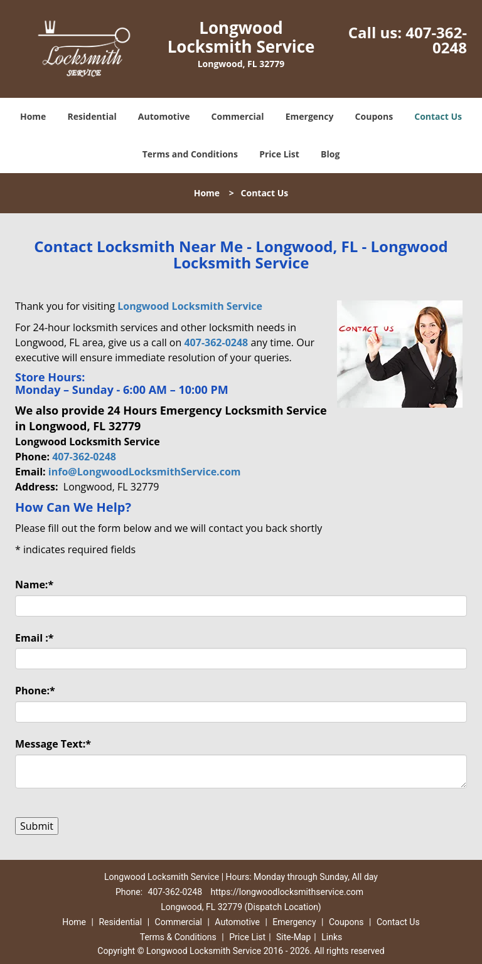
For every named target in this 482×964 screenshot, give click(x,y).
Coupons (374, 116)
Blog (330, 154)
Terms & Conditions (178, 937)
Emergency (310, 116)
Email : (34, 638)
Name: (34, 584)
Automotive (164, 116)
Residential (92, 116)
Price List (279, 154)
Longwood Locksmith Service (189, 306)
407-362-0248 (436, 40)
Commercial (238, 116)
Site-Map (293, 937)
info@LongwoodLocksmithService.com (144, 472)
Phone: (35, 690)
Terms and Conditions (190, 154)
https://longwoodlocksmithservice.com (286, 892)
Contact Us (438, 116)
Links (331, 937)
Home (33, 116)
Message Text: (53, 744)
